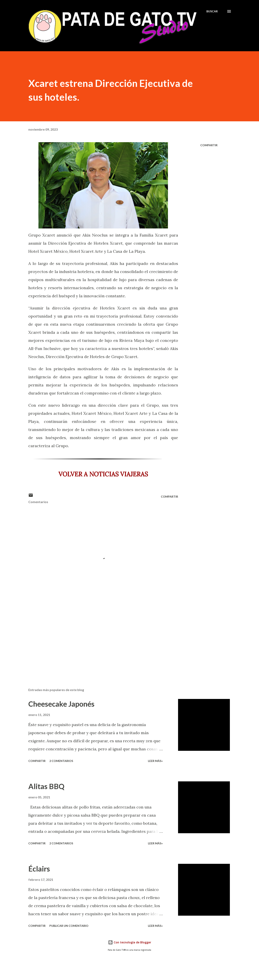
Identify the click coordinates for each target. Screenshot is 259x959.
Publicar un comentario (68, 925)
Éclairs (39, 868)
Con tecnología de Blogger (129, 942)
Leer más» (155, 761)
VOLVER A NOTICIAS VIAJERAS (103, 474)
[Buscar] (212, 11)
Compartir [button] (209, 145)
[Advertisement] (96, 637)
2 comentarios (61, 761)
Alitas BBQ (46, 786)
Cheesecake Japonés (61, 703)
